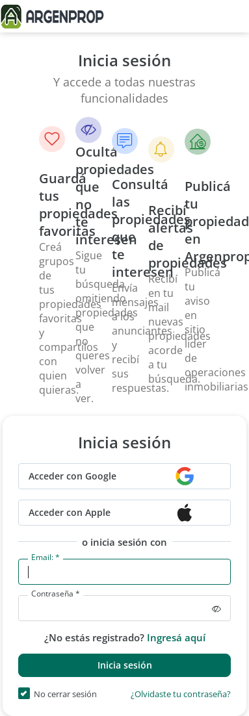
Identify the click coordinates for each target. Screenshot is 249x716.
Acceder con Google (72, 476)
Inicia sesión (125, 665)
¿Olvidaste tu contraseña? (181, 695)
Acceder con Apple (70, 512)
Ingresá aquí (176, 637)
